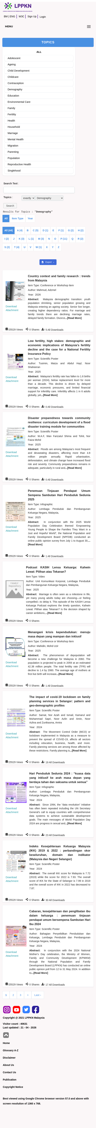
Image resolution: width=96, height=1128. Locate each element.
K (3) (21, 238)
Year (30, 218)
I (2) (6, 238)
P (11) (63, 238)
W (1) (39, 247)
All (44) (8, 230)
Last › (37, 994)
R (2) (80, 238)
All (6, 218)
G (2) (71, 230)
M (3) (41, 238)
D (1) (45, 230)
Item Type (17, 218)
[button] (10, 205)
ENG (12, 16)
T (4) (16, 247)
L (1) (31, 238)
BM (6, 16)
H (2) (80, 230)
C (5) (35, 230)
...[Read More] (73, 318)
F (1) (61, 230)
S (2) (7, 247)
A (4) (20, 230)
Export (47, 262)
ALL (38, 52)
